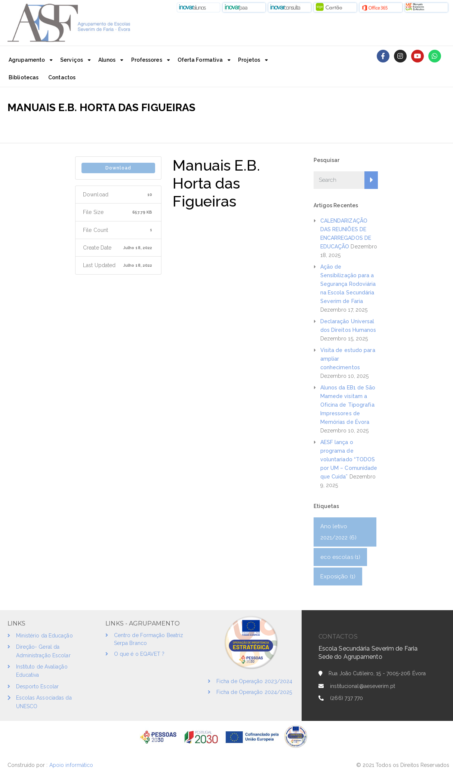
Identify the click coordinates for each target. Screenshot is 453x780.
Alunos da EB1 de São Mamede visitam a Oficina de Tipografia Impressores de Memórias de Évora (348, 405)
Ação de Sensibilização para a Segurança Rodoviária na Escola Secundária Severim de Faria (348, 284)
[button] (198, 7)
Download (118, 168)
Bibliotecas (23, 77)
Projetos (249, 60)
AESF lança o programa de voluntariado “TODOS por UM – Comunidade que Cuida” (349, 459)
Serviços (71, 60)
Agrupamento (27, 60)
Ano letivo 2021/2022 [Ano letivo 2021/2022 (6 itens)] (338, 532)
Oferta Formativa (200, 60)
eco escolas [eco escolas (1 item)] (340, 557)
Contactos (62, 77)
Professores (146, 60)
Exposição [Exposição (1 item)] (337, 576)
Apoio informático (72, 765)
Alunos (107, 60)
